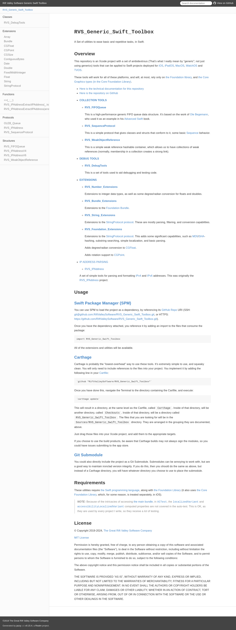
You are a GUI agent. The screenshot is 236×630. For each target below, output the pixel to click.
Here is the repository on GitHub (98, 93)
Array (7, 36)
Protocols (8, 117)
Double (8, 68)
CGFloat (9, 45)
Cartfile (103, 373)
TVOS (77, 70)
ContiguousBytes (14, 59)
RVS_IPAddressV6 (15, 155)
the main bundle (143, 501)
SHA (201, 236)
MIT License (81, 537)
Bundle (8, 41)
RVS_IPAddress (13, 127)
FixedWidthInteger (15, 72)
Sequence (193, 133)
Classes (7, 17)
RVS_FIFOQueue (14, 146)
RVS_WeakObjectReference (21, 160)
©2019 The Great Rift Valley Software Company (26, 621)
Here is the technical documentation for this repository (111, 88)
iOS (161, 65)
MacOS (180, 65)
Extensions (9, 31)
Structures (9, 140)
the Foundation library (179, 77)
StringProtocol (12, 85)
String (7, 81)
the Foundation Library (167, 490)
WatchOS (191, 65)
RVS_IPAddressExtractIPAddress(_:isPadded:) (32, 104)
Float (7, 77)
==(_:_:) (8, 100)
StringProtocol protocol (119, 222)
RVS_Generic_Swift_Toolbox (18, 10)
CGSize (8, 54)
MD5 (195, 236)
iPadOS (169, 65)
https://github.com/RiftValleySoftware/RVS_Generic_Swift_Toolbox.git (115, 319)
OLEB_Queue (12, 123)
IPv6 (150, 275)
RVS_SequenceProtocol (18, 132)
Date (7, 63)
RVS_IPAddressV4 (15, 151)
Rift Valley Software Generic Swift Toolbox (25, 3)
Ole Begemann (199, 114)
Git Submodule (88, 455)
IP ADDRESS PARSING (93, 262)
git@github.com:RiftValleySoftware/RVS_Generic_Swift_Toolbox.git (114, 314)
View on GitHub (223, 3)
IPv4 (138, 275)
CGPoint (9, 50)
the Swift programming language (120, 490)
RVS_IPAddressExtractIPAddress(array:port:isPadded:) (37, 109)
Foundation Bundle (117, 208)
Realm (38, 625)
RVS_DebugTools (14, 22)
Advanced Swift (133, 118)
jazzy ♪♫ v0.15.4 (24, 625)
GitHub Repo (169, 310)
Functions (8, 94)
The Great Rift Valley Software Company (128, 530)
